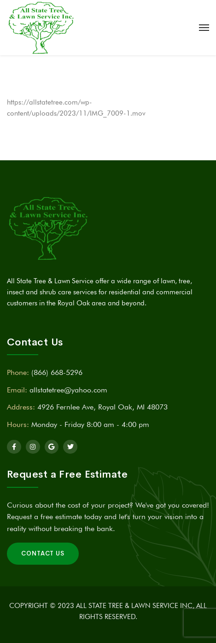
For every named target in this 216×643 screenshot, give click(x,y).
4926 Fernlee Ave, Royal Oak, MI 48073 (102, 407)
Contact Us (42, 553)
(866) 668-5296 (56, 372)
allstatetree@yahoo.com (68, 390)
